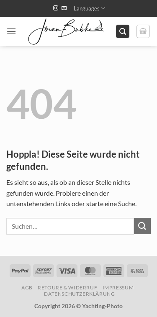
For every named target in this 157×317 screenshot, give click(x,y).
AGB (27, 287)
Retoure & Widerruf (67, 287)
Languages (89, 8)
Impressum (118, 287)
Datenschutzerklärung (79, 294)
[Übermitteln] (142, 226)
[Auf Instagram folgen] (55, 8)
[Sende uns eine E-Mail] (64, 8)
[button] (11, 31)
